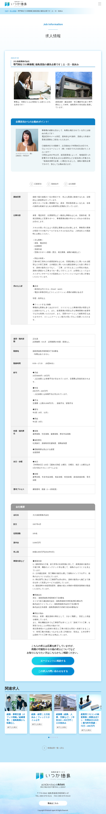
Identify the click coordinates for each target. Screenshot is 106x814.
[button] (99, 4)
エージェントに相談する (53, 661)
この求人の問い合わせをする (53, 671)
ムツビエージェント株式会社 (53, 784)
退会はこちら (53, 803)
